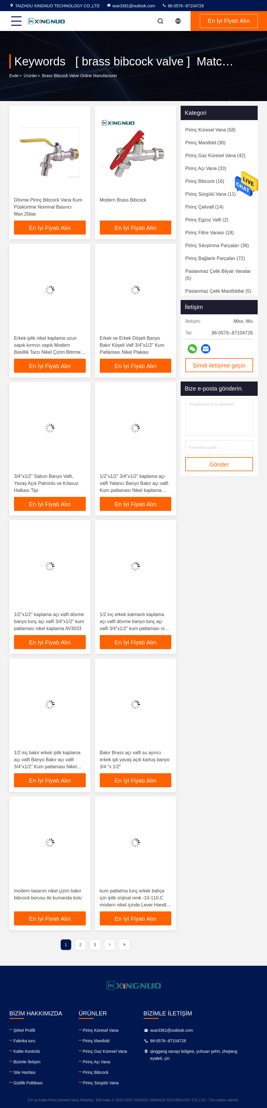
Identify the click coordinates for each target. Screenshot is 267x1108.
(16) (204, 181)
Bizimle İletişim (27, 1062)
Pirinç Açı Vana (104, 1062)
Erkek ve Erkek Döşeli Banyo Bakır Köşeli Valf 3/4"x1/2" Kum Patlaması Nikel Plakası (132, 345)
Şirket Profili (24, 1030)
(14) (204, 206)
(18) (209, 232)
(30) (205, 142)
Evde (14, 75)
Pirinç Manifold (103, 1040)
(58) (210, 129)
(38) (217, 245)
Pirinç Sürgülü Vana (108, 1083)
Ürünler (30, 75)
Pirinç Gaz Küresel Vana (112, 1051)
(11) (210, 194)
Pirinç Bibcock (103, 1072)
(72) (215, 258)
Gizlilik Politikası (28, 1083)
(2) (206, 219)
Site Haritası (24, 1072)
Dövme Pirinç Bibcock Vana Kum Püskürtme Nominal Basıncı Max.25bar (48, 206)
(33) (205, 168)
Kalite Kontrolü (26, 1051)
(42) (215, 155)
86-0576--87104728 (183, 6)
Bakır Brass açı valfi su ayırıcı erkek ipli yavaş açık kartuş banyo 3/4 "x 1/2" (135, 759)
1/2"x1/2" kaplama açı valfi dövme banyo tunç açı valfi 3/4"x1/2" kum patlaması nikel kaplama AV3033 (49, 621)
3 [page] (95, 944)
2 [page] (80, 944)
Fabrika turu (24, 1040)
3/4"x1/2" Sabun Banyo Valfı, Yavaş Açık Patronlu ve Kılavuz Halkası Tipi (46, 483)
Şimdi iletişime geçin (219, 365)
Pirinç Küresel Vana (108, 1030)
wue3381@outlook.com (131, 6)
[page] (109, 944)
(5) (218, 275)
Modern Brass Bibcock (123, 199)
